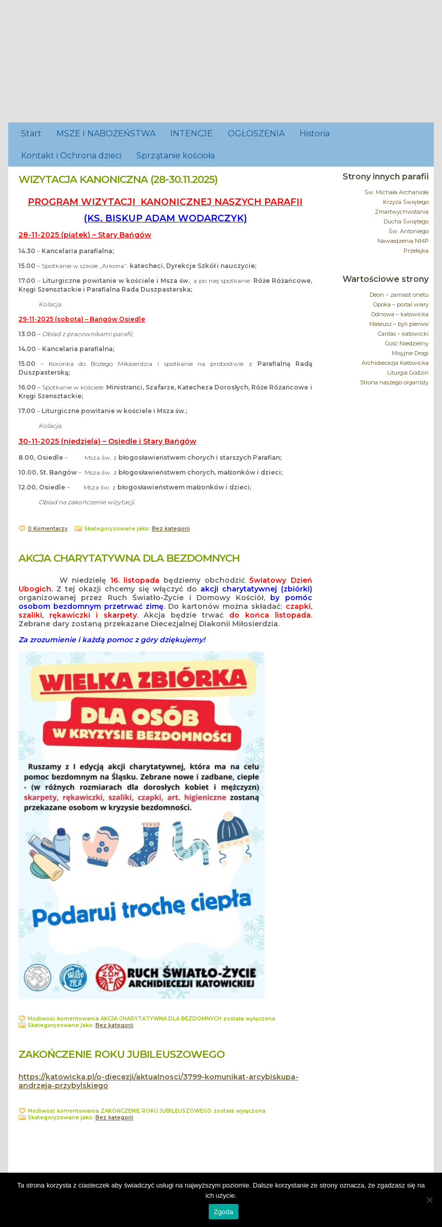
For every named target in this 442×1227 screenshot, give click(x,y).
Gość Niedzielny (407, 343)
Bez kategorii (171, 528)
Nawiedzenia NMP (403, 240)
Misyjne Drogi (410, 353)
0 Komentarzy (48, 528)
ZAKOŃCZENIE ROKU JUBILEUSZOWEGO (121, 1054)
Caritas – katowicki (403, 333)
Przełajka (416, 250)
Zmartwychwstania (402, 211)
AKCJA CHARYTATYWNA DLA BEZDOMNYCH (128, 558)
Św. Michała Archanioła (397, 192)
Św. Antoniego (409, 231)
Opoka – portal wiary (401, 304)
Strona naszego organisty (394, 382)
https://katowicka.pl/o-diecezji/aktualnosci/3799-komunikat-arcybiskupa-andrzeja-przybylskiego (158, 1081)
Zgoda (223, 1212)
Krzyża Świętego (406, 202)
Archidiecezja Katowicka (395, 362)
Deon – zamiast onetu (399, 294)
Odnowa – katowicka (400, 314)
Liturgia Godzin (408, 372)
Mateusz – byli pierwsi (399, 324)
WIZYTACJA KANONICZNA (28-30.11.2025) (117, 179)
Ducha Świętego (406, 221)
